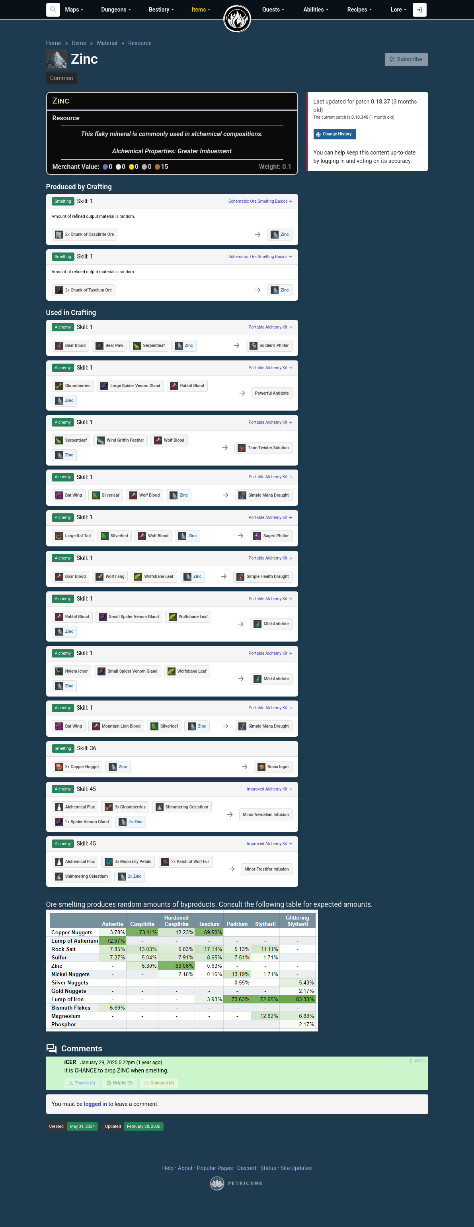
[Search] (53, 10)
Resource (139, 43)
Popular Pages (215, 1168)
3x (77, 767)
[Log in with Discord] (420, 10)
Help (168, 1168)
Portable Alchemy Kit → (271, 327)
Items (79, 43)
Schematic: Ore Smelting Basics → (260, 201)
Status (268, 1168)
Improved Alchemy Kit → (269, 789)
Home (53, 43)
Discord (246, 1168)
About (185, 1168)
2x (84, 235)
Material (107, 43)
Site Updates (296, 1168)
